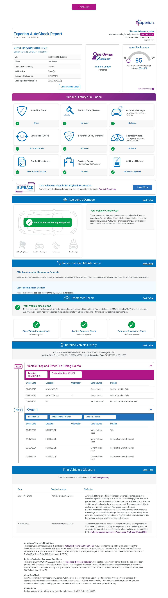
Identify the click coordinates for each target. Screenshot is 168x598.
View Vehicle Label (70, 86)
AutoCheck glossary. (100, 478)
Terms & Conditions (107, 189)
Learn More (142, 187)
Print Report (84, 7)
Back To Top (148, 200)
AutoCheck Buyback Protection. (79, 562)
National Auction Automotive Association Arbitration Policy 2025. (119, 532)
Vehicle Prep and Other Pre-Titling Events (54, 366)
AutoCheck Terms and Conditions (79, 546)
